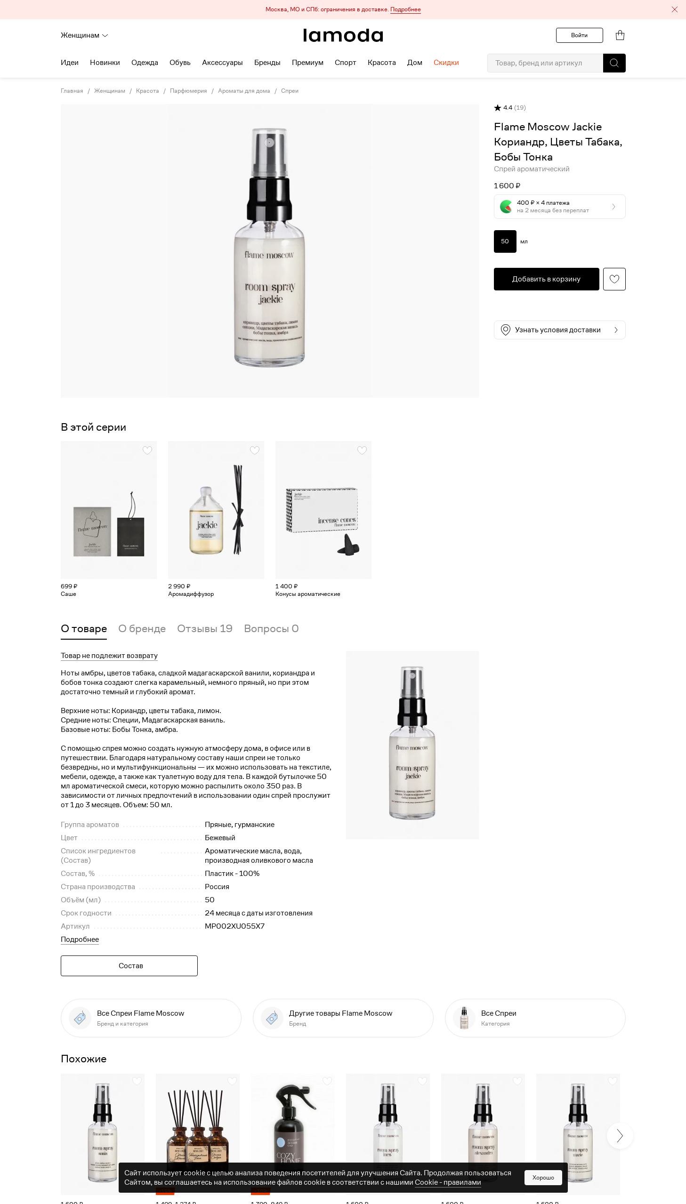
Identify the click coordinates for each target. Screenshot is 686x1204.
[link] (343, 35)
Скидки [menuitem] (446, 62)
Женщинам (85, 35)
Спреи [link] (290, 91)
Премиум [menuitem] (307, 62)
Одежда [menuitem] (144, 62)
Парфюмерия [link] (188, 91)
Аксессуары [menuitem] (222, 62)
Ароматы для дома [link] (244, 91)
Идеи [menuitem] (70, 62)
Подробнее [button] (80, 939)
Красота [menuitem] (382, 62)
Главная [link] (72, 91)
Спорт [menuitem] (345, 62)
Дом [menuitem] (414, 62)
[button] (343, 9)
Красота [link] (147, 91)
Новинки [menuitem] (105, 62)
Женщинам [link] (109, 91)
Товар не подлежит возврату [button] (109, 655)
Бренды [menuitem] (267, 62)
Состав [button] (131, 966)
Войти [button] (579, 35)
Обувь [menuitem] (180, 62)
